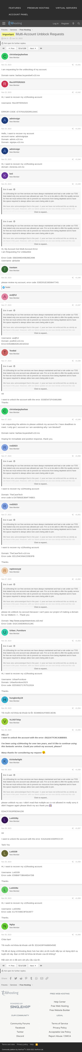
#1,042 (78, 92)
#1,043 (78, 129)
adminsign (14, 118)
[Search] (78, 23)
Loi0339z (13, 888)
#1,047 (78, 305)
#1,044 (78, 159)
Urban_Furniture (17, 630)
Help (32, 1044)
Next (33, 48)
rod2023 (13, 445)
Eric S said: (7, 189)
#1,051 (78, 515)
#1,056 (78, 770)
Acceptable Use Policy (60, 1032)
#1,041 (78, 65)
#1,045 (78, 184)
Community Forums (20, 1023)
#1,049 (78, 420)
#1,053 (78, 641)
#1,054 (78, 708)
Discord (20, 1036)
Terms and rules (8, 1044)
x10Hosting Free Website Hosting (9, 993)
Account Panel (18, 14)
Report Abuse (55, 1036)
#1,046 (78, 278)
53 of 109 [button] (22, 48)
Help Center (60, 1002)
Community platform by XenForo (22, 1049)
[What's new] (73, 23)
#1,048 (78, 361)
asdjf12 (13, 295)
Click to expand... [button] (41, 212)
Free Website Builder (60, 1010)
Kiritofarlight (15, 759)
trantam (13, 267)
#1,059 (78, 898)
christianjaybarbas (18, 54)
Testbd (12, 350)
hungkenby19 (16, 698)
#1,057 (78, 828)
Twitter (20, 1032)
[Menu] (4, 23)
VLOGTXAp (15, 719)
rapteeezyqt (15, 569)
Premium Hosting (38, 8)
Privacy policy (22, 1044)
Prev (11, 48)
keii (11, 174)
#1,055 (78, 730)
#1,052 (78, 579)
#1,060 (78, 935)
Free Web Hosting (60, 1006)
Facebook (20, 1028)
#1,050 (78, 456)
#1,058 (78, 862)
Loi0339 (13, 851)
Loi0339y (13, 818)
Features (15, 8)
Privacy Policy (60, 1028)
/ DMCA (67, 1036)
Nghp (12, 924)
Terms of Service (60, 1023)
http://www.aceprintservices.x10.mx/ (26, 620)
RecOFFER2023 (17, 82)
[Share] (72, 64)
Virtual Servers (66, 8)
